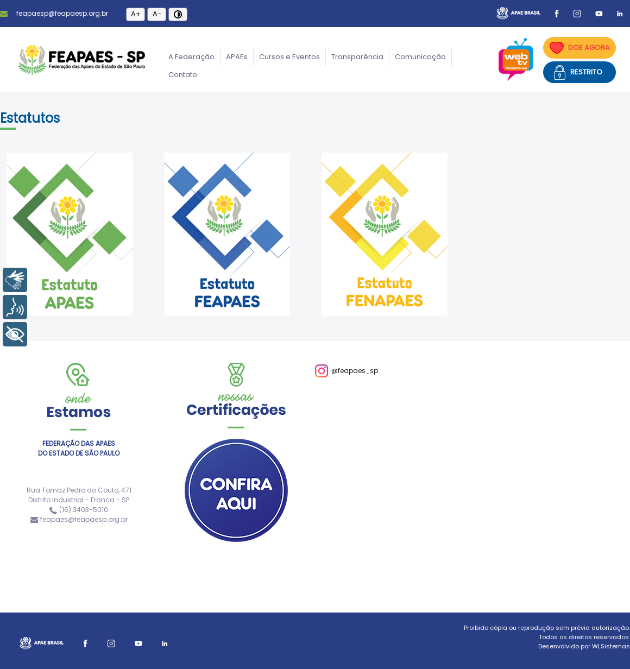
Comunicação (420, 57)
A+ (136, 14)
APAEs (237, 57)
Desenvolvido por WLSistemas (584, 646)
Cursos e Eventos (289, 57)
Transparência (357, 57)
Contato (182, 75)
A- (157, 14)
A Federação (191, 57)
